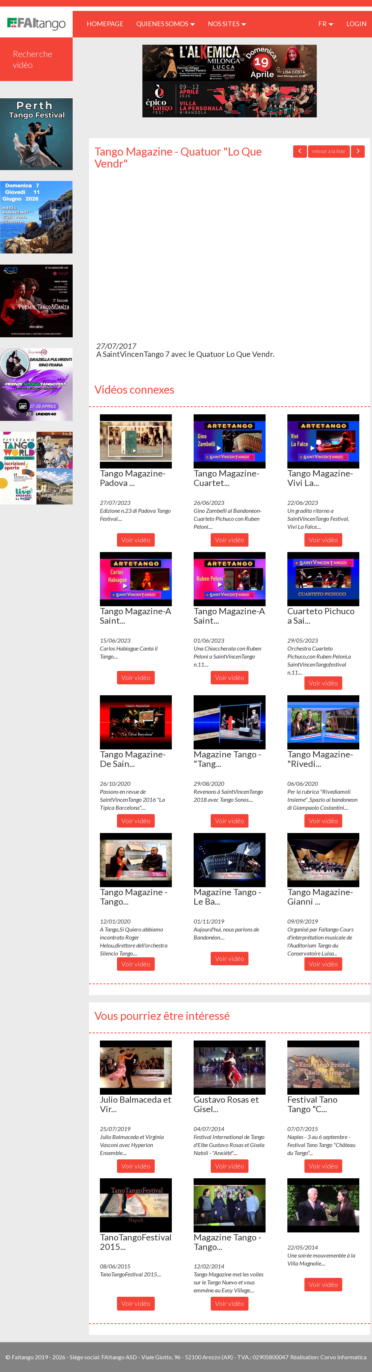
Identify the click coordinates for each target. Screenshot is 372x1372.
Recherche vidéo (32, 59)
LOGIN (356, 24)
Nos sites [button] (227, 24)
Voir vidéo (135, 540)
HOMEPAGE (107, 23)
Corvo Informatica (343, 1356)
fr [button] (325, 24)
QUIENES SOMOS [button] (165, 24)
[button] (136, 441)
